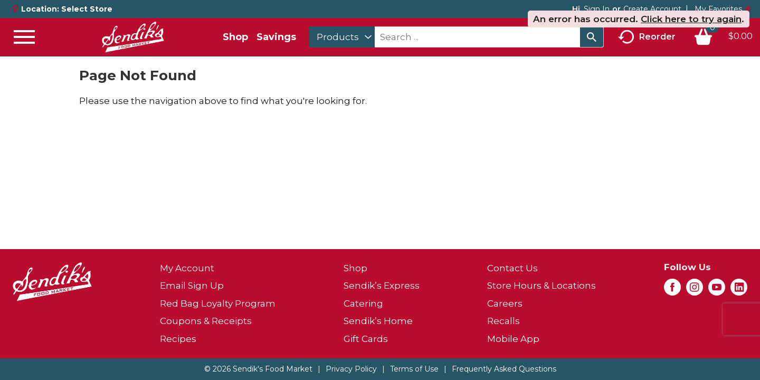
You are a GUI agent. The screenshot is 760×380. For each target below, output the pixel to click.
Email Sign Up (192, 285)
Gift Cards (366, 339)
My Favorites (723, 9)
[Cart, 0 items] (723, 37)
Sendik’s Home (378, 321)
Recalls (503, 321)
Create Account (652, 9)
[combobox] (342, 37)
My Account (187, 268)
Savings (276, 37)
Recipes (178, 339)
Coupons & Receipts (206, 321)
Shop (235, 37)
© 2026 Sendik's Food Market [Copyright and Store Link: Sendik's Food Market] (258, 369)
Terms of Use (414, 369)
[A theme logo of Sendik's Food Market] (133, 37)
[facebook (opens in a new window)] (672, 290)
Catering (363, 303)
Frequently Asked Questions (504, 369)
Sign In (597, 9)
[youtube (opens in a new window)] (716, 290)
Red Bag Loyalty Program (218, 303)
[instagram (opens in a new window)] (694, 290)
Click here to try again (691, 19)
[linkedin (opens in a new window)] (738, 290)
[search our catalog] (591, 37)
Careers (504, 303)
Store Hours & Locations (541, 285)
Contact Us (512, 268)
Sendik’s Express (382, 285)
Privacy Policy (351, 369)
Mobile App (513, 339)
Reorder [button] (647, 37)
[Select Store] (88, 9)
